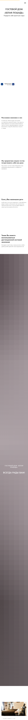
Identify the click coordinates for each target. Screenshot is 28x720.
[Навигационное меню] (25, 2)
